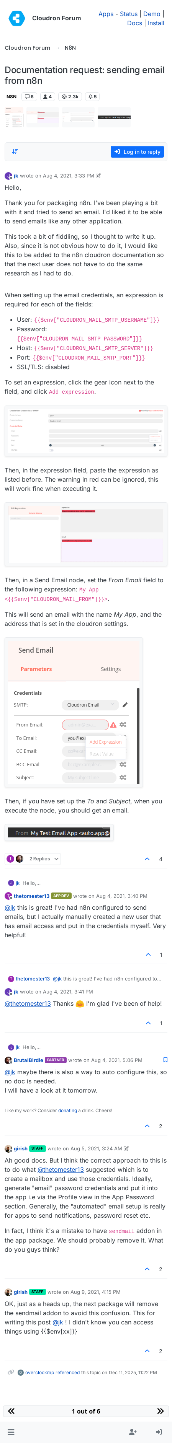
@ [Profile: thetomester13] (28, 1003)
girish (21, 1148)
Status (129, 14)
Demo (152, 14)
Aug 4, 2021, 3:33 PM (68, 176)
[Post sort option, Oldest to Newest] (15, 151)
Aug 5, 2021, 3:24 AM (96, 1148)
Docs (134, 23)
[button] (11, 1432)
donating (67, 1110)
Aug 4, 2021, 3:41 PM (68, 992)
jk (16, 176)
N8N (11, 96)
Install (156, 23)
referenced (68, 1372)
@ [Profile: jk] (10, 907)
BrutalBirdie (28, 1060)
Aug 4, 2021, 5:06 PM (117, 1060)
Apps (105, 14)
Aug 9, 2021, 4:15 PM (95, 1292)
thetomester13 (31, 896)
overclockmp (39, 1372)
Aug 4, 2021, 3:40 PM (121, 896)
